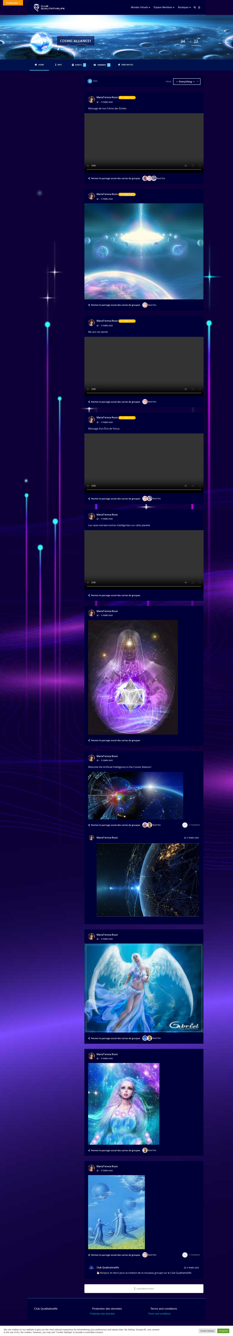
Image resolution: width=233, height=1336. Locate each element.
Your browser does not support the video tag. (144, 143)
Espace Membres (163, 7)
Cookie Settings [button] (207, 1331)
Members (104, 65)
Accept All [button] (223, 1331)
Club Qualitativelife (108, 1264)
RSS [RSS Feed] (95, 81)
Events (80, 65)
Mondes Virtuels (139, 7)
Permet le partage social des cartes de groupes (115, 178)
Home (41, 64)
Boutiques (183, 7)
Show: (168, 81)
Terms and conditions (159, 1313)
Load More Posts (144, 1288)
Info (60, 64)
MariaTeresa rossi (107, 97)
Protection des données (102, 1313)
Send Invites (127, 64)
